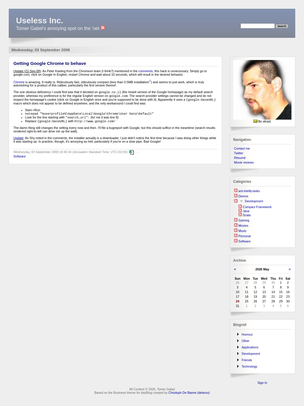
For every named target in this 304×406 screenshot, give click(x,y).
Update (18, 139)
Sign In (262, 382)
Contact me (242, 148)
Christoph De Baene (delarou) (189, 392)
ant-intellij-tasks (249, 191)
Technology (249, 366)
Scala (247, 215)
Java (246, 211)
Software (19, 158)
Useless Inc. (39, 20)
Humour (247, 334)
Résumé (240, 157)
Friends (247, 360)
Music (242, 231)
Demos (243, 196)
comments (145, 71)
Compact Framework (257, 207)
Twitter (238, 153)
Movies (243, 225)
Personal (244, 236)
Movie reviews (244, 162)
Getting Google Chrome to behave (49, 63)
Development (254, 201)
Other (245, 341)
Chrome (18, 82)
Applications (250, 347)
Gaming (243, 220)
